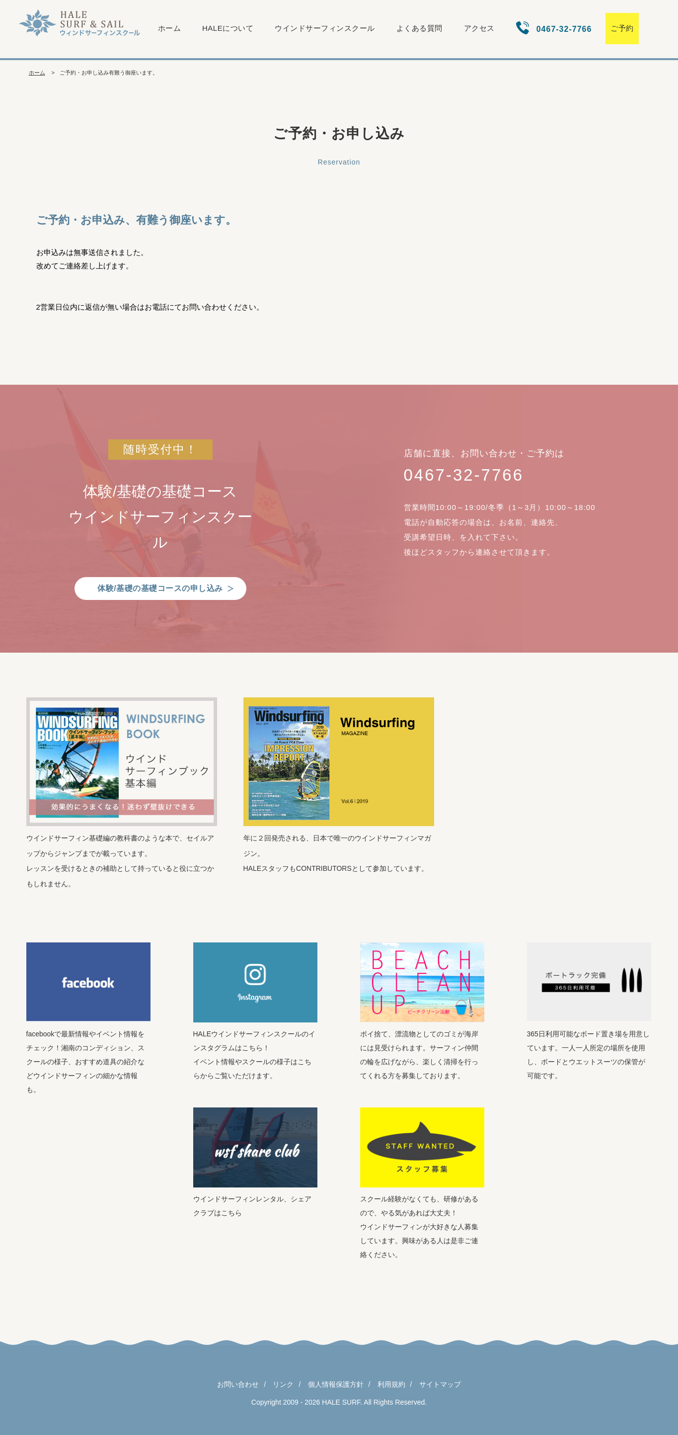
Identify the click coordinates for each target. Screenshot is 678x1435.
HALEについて (227, 28)
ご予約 (622, 28)
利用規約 (391, 1384)
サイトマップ (440, 1384)
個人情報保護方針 (336, 1384)
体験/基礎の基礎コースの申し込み (160, 588)
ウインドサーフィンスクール (325, 28)
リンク (283, 1384)
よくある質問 (419, 28)
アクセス (479, 28)
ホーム (169, 28)
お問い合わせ (238, 1384)
